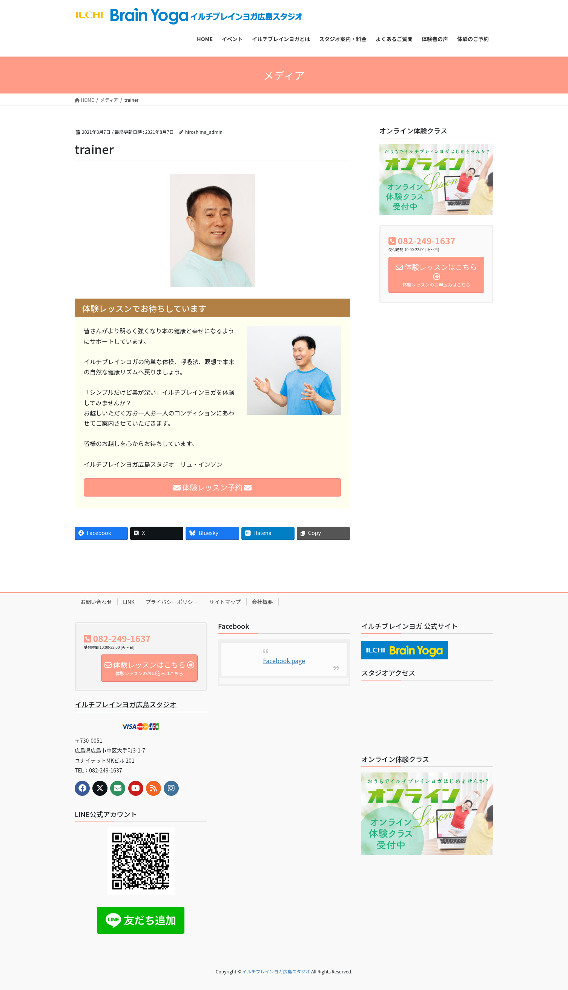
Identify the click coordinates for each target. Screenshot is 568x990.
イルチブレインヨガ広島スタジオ (126, 704)
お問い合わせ (96, 601)
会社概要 (262, 601)
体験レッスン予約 (212, 487)
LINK (129, 601)
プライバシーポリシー (172, 601)
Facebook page (284, 660)
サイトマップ (225, 601)
